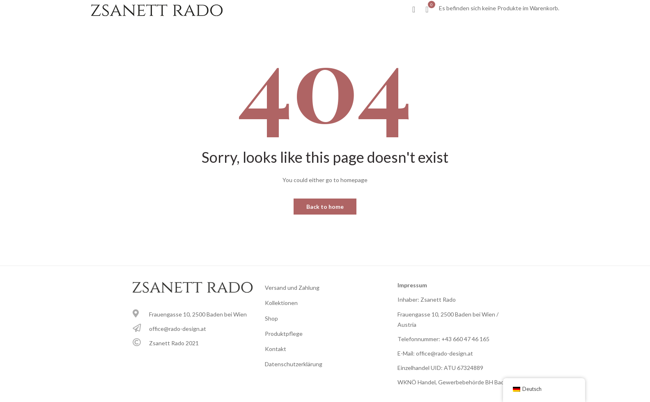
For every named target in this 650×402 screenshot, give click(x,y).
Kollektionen (281, 302)
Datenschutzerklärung (293, 363)
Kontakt (275, 348)
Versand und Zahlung (292, 287)
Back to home (325, 206)
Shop (271, 318)
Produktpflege (284, 333)
